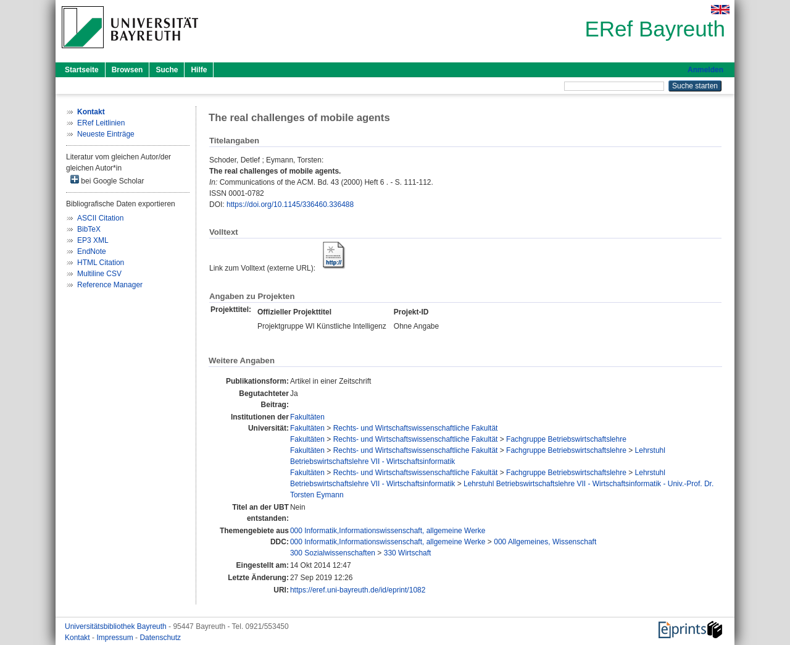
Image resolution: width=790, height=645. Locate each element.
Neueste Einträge (106, 134)
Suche (167, 69)
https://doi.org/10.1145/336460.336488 (290, 204)
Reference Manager (110, 284)
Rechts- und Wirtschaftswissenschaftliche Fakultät (415, 428)
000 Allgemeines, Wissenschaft (545, 542)
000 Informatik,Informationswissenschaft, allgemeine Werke (388, 530)
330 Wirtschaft (407, 553)
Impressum (115, 637)
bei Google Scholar (107, 180)
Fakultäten (307, 417)
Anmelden (705, 69)
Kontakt (78, 637)
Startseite (82, 69)
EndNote (91, 251)
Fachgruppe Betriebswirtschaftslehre (566, 439)
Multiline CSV (99, 273)
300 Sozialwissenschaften (332, 553)
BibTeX (89, 229)
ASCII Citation (100, 218)
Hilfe (199, 69)
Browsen (127, 69)
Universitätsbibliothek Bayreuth (116, 626)
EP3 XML (93, 240)
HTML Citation (100, 262)
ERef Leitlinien (101, 123)
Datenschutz (160, 637)
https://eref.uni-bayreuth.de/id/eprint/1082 (357, 590)
